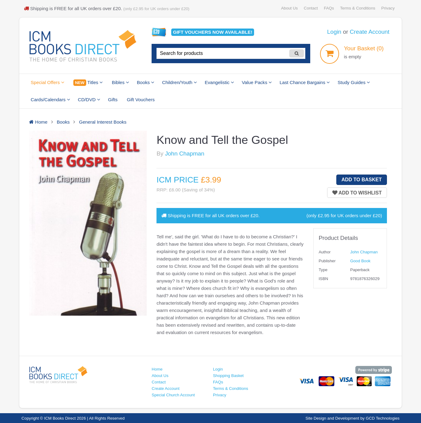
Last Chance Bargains (305, 82)
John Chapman (184, 153)
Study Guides (354, 82)
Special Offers (47, 82)
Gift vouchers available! (213, 32)
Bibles (120, 82)
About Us (289, 8)
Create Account (369, 32)
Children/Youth (179, 82)
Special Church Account (173, 395)
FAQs (329, 8)
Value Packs (257, 82)
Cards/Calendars (50, 99)
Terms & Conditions (357, 8)
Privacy (388, 8)
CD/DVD (89, 99)
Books (145, 82)
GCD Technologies (383, 418)
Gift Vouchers (141, 99)
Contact (311, 8)
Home (157, 369)
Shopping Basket (228, 375)
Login (334, 32)
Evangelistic (219, 82)
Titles (87, 82)
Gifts (113, 99)
